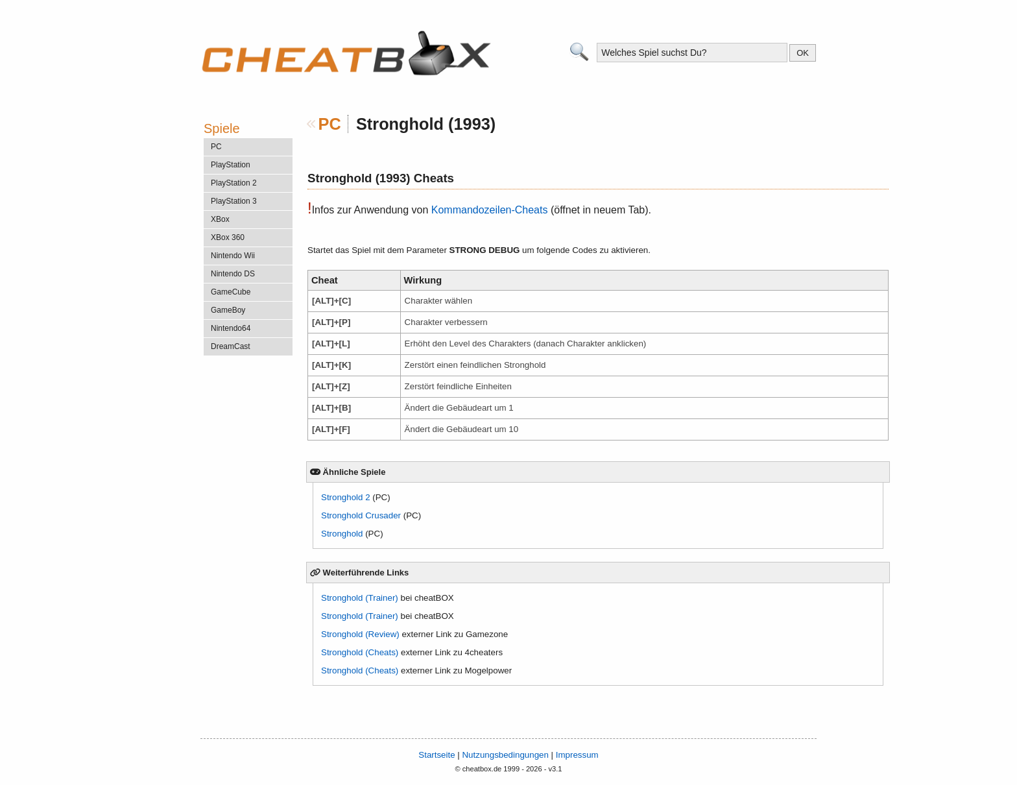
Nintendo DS (233, 273)
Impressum (577, 755)
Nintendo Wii (233, 255)
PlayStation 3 (234, 201)
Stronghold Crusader (361, 515)
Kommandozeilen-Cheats (489, 209)
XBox (220, 219)
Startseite (436, 755)
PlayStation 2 (234, 182)
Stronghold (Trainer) (359, 598)
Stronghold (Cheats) (359, 652)
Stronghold (342, 533)
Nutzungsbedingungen (505, 755)
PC (329, 124)
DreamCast (230, 346)
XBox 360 (228, 237)
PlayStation (230, 164)
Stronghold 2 (345, 497)
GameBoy (228, 310)
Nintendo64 (230, 328)
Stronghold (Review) (360, 634)
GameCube (230, 291)
